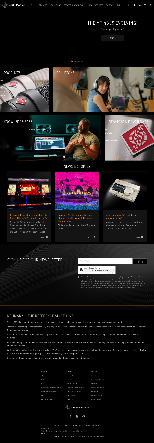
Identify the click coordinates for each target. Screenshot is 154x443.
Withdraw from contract (96, 436)
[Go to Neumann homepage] (77, 407)
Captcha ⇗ (110, 273)
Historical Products (97, 395)
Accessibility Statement (79, 431)
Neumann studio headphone (52, 342)
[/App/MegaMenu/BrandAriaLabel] (17, 5)
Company (110, 5)
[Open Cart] (145, 5)
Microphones (95, 376)
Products (43, 5)
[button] (129, 5)
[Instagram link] (77, 416)
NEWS (43, 380)
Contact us (69, 399)
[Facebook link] (70, 416)
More (112, 37)
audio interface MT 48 (47, 350)
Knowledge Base (95, 5)
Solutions (56, 5)
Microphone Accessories (99, 380)
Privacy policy (78, 425)
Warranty (69, 380)
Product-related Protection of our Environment (69, 436)
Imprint (56, 425)
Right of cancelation (61, 431)
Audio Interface (96, 399)
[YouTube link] (83, 416)
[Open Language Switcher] (150, 5)
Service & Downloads (74, 5)
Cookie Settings (46, 399)
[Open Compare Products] (134, 5)
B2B (118, 5)
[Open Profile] (140, 5)
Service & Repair (71, 384)
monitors (39, 358)
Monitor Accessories (97, 388)
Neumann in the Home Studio (51, 388)
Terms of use (66, 425)
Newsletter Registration (49, 391)
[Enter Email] (105, 261)
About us (44, 376)
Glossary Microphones (73, 391)
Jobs (42, 395)
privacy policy (131, 287)
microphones (28, 358)
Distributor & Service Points (75, 388)
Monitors (94, 384)
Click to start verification (99, 270)
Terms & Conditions (92, 425)
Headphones (95, 391)
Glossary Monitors (72, 395)
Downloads (69, 376)
